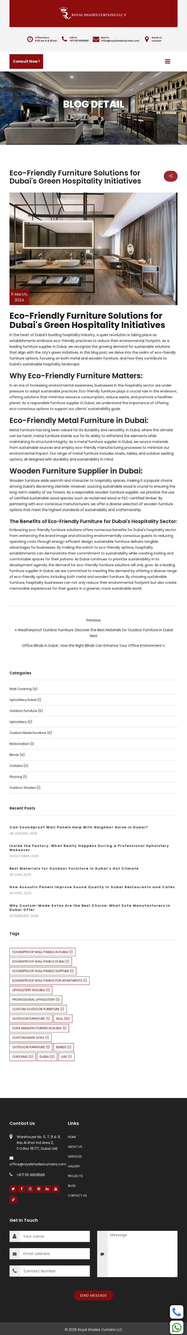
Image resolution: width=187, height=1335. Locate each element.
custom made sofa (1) (30, 1037)
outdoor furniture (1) (31, 1018)
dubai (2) (47, 1056)
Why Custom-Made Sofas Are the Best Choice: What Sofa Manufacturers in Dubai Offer (89, 908)
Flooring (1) (18, 776)
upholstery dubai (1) (25, 700)
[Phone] (176, 1312)
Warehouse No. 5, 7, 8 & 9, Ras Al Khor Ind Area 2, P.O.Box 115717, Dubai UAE (39, 1142)
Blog (72, 1186)
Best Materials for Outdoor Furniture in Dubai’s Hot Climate (74, 868)
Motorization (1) (21, 743)
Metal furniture (22, 430)
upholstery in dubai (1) (31, 990)
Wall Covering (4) (23, 689)
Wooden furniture (24, 480)
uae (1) (66, 1056)
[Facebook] (22, 1188)
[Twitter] (13, 1188)
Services (75, 1156)
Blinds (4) (17, 754)
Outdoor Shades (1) (24, 787)
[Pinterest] (39, 1188)
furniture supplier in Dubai (44, 346)
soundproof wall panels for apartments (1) (49, 980)
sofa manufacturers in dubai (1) (39, 1028)
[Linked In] (47, 1188)
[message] (142, 1254)
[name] (54, 1236)
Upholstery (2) (20, 721)
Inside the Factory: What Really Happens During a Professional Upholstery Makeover (89, 848)
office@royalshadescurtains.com (120, 41)
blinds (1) (63, 1047)
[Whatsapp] (176, 1327)
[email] (54, 1253)
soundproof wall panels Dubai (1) (40, 961)
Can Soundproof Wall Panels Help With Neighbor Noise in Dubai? (78, 827)
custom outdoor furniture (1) (38, 1009)
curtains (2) (22, 1056)
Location (156, 41)
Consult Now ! (26, 61)
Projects (75, 1176)
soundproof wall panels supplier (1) (43, 971)
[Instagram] (30, 1188)
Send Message (93, 1295)
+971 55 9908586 (79, 41)
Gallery (74, 1166)
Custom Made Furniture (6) (30, 732)
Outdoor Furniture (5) (26, 711)
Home (83, 114)
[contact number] (55, 1271)
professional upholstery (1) (35, 999)
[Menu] (167, 61)
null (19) (63, 1018)
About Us (75, 1147)
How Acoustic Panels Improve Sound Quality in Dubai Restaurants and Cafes (92, 887)
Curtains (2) (18, 765)
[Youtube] (56, 1188)
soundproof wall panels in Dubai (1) (42, 952)
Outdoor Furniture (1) (31, 1047)
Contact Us (77, 1195)
